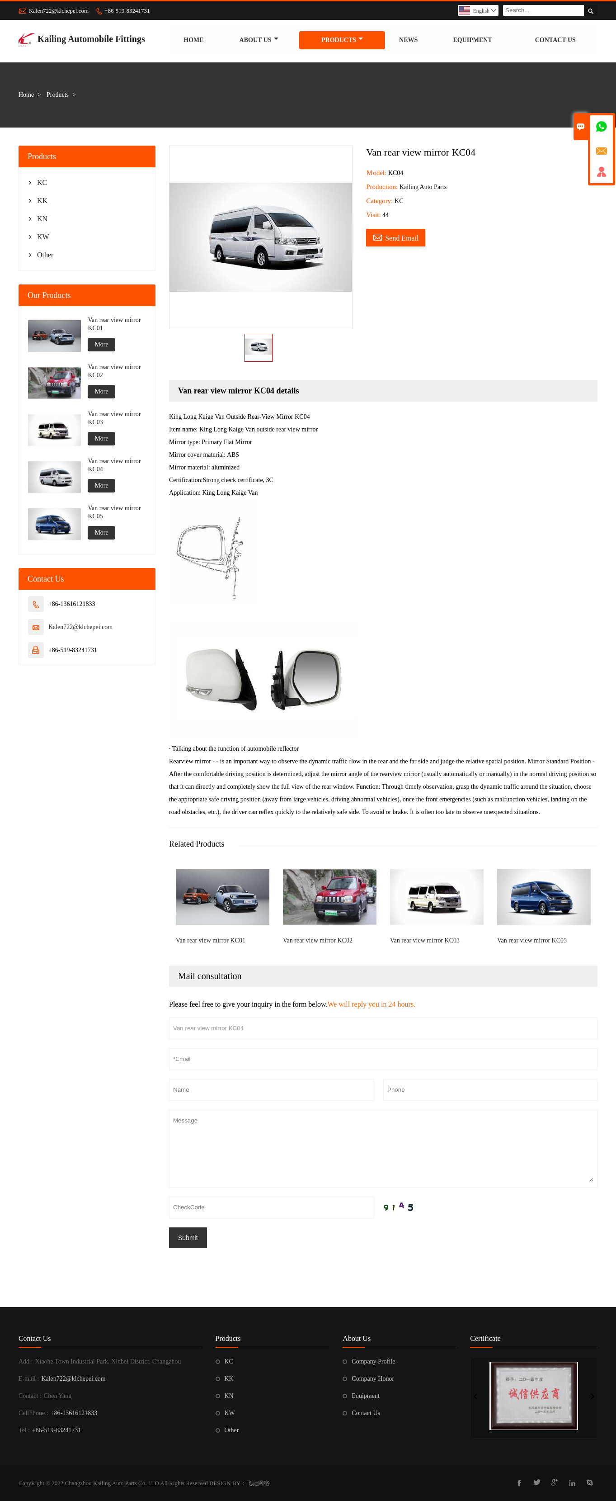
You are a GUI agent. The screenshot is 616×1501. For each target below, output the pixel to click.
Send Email (396, 237)
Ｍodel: (377, 172)
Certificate (485, 1338)
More (101, 344)
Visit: (373, 214)
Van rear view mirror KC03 (114, 418)
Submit (188, 1237)
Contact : (30, 1395)
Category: (380, 200)
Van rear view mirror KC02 (114, 371)
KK (42, 200)
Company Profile (373, 1361)
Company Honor (373, 1378)
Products (342, 40)
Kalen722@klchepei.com (59, 10)
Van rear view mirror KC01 (114, 324)
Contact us (555, 40)
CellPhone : (33, 1413)
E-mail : (29, 1378)
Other (45, 255)
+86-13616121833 (74, 1413)
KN (42, 219)
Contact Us (35, 1338)
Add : (26, 1361)
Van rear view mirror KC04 (114, 465)
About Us (259, 40)
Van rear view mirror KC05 (114, 512)
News (408, 40)
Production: (383, 186)
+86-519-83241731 (127, 10)
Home (193, 40)
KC (42, 182)
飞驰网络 (258, 1483)
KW (43, 237)
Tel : (24, 1430)
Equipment (472, 40)
